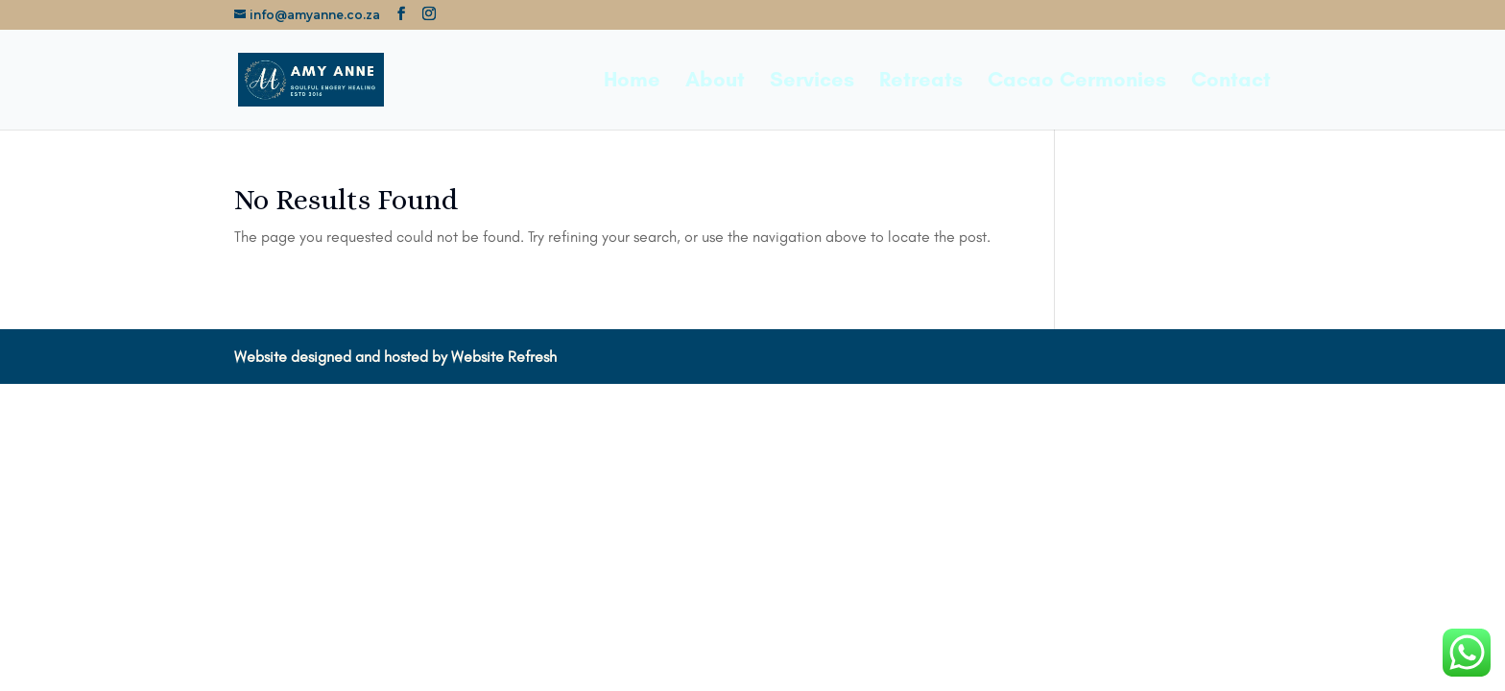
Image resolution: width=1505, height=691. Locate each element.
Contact (1231, 82)
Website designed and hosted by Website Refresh (395, 356)
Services (812, 82)
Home (632, 82)
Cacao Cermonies (1077, 82)
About (715, 82)
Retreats (921, 82)
